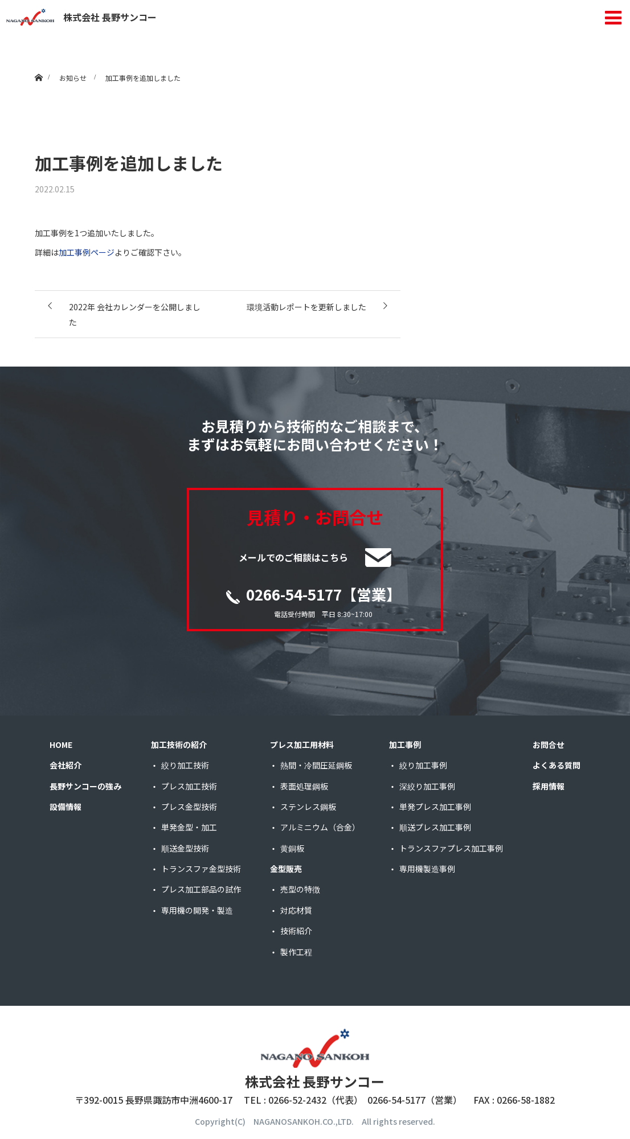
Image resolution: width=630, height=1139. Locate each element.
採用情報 (548, 786)
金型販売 (286, 868)
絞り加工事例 (423, 765)
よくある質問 (556, 765)
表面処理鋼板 (304, 786)
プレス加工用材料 (302, 744)
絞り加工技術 (185, 765)
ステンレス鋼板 (308, 806)
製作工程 (296, 951)
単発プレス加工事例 (435, 806)
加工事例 (405, 744)
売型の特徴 (300, 889)
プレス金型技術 (189, 806)
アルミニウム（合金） (320, 827)
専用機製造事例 (427, 868)
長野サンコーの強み (85, 786)
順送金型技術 (185, 848)
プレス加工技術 (189, 786)
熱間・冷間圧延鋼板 (316, 765)
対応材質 (296, 910)
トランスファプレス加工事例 (451, 848)
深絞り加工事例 (427, 786)
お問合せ (548, 744)
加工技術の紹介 (179, 744)
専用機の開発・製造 (197, 910)
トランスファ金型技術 (201, 868)
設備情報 (65, 806)
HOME (61, 744)
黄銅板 (292, 848)
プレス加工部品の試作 (201, 889)
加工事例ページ (86, 252)
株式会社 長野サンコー (81, 17)
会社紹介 (65, 765)
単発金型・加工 (189, 827)
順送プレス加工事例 (435, 827)
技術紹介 (296, 930)
